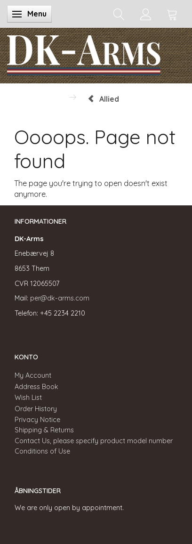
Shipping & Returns (44, 430)
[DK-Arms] (83, 53)
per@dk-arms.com (59, 298)
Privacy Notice (37, 419)
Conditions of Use (42, 451)
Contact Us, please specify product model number (94, 441)
